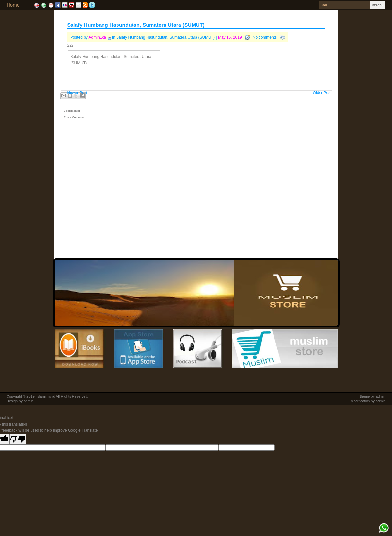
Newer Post (77, 93)
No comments (265, 37)
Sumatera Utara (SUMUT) (192, 37)
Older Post (322, 93)
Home (13, 5)
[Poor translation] (17, 439)
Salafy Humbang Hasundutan (141, 37)
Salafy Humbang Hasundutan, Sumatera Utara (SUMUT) (136, 25)
